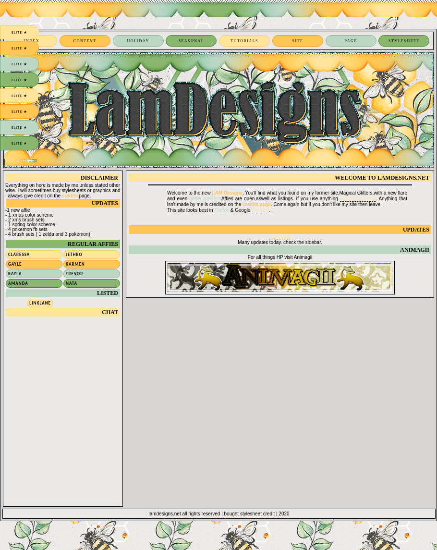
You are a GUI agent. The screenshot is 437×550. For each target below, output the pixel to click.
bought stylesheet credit (249, 513)
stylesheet (404, 41)
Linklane (40, 303)
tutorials (244, 41)
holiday (138, 41)
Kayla (15, 273)
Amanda (18, 283)
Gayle (15, 264)
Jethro (74, 254)
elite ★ (19, 32)
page (351, 41)
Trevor (74, 273)
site (297, 41)
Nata (71, 283)
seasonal (191, 41)
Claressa (19, 254)
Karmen (75, 264)
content (85, 41)
